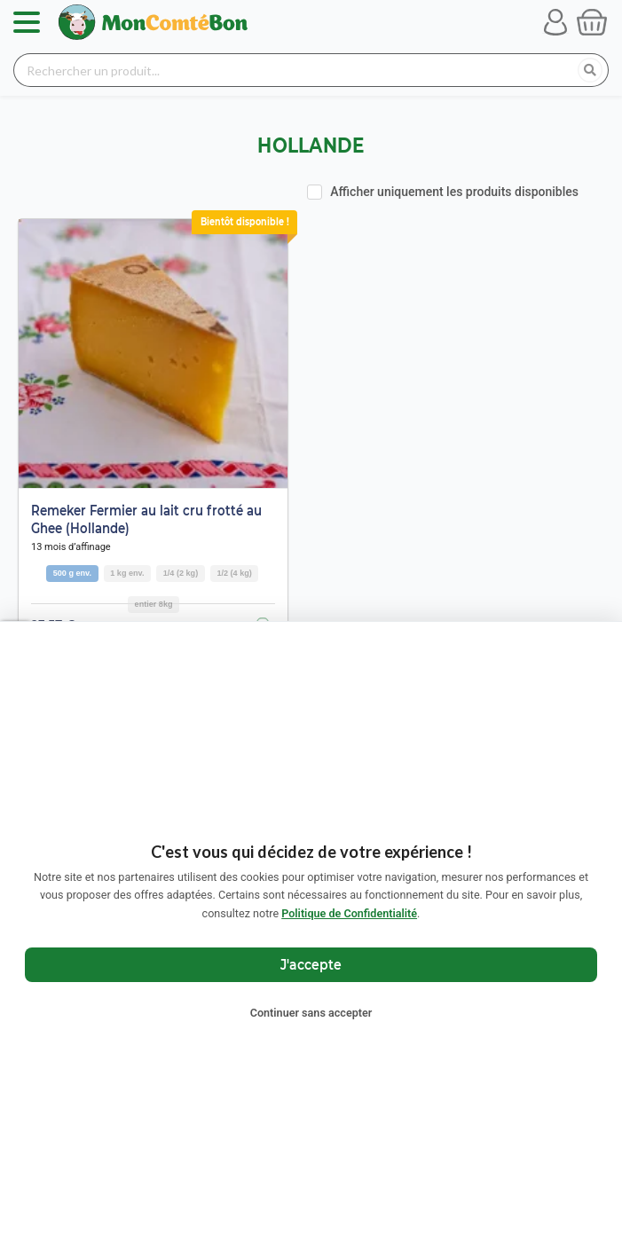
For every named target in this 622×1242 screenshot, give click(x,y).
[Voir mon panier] (592, 22)
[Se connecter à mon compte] (555, 22)
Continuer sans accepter (311, 1012)
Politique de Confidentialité (349, 913)
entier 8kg (154, 604)
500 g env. (72, 573)
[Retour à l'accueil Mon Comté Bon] (153, 22)
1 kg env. (127, 573)
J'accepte (311, 964)
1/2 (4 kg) (234, 573)
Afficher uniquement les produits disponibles (454, 192)
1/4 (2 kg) (180, 573)
